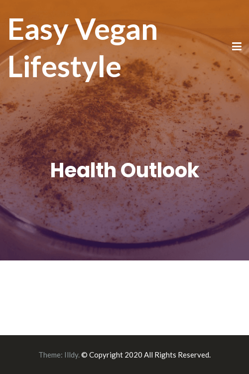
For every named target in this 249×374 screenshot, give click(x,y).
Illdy (71, 354)
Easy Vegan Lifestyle (82, 47)
